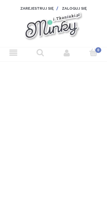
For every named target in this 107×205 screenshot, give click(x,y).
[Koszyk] (93, 52)
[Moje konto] (67, 53)
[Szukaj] (40, 52)
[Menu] (13, 53)
